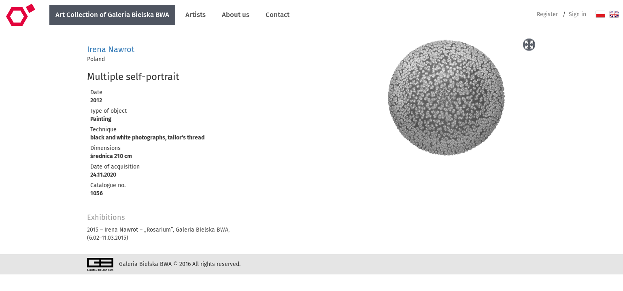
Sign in (577, 14)
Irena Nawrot (110, 49)
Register (547, 14)
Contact (277, 15)
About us (235, 15)
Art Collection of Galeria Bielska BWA (112, 15)
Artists (195, 15)
